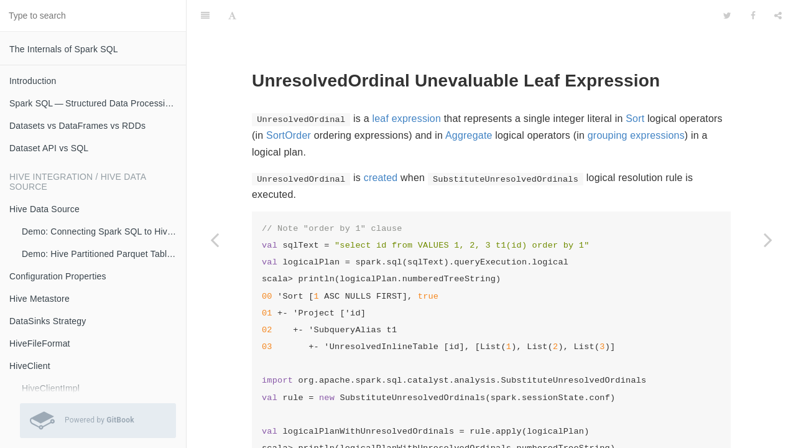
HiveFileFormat (39, 343)
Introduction (33, 81)
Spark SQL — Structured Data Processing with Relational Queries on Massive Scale (97, 103)
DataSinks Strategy (47, 321)
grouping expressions (636, 104)
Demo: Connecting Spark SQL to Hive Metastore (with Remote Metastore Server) (104, 231)
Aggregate (469, 104)
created (381, 146)
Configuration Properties (57, 276)
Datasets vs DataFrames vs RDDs (77, 126)
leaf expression (406, 87)
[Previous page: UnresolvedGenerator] (215, 239)
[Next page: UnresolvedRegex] (768, 239)
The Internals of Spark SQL (63, 49)
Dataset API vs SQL (48, 148)
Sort (635, 87)
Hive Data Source (44, 209)
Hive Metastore (39, 299)
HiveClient (29, 366)
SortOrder (288, 104)
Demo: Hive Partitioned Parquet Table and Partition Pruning (104, 254)
